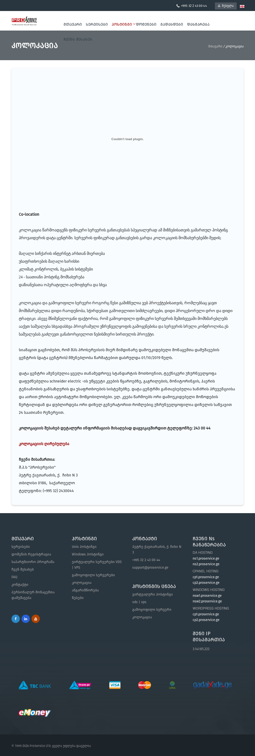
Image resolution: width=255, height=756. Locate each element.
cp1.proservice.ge (206, 577)
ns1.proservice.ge (206, 558)
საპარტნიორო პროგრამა (32, 562)
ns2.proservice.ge (206, 564)
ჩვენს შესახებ (78, 39)
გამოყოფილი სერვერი (151, 610)
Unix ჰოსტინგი (84, 547)
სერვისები (97, 24)
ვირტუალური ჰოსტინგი (152, 594)
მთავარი (73, 24)
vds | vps (139, 602)
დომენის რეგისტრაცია (31, 554)
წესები (78, 598)
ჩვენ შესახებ (22, 569)
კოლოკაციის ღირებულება (44, 443)
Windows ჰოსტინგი (88, 554)
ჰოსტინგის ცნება (154, 586)
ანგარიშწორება (85, 590)
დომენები (146, 24)
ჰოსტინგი (123, 24)
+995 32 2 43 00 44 (146, 560)
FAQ (14, 577)
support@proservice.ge (150, 567)
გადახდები (171, 24)
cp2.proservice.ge (206, 583)
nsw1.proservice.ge (207, 596)
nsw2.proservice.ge (207, 601)
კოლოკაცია (81, 583)
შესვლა (226, 6)
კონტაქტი (19, 585)
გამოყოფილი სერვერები (93, 575)
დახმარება (198, 24)
